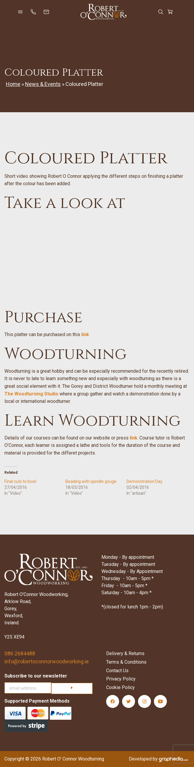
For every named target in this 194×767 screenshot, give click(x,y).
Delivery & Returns (125, 653)
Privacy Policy (121, 679)
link (85, 334)
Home (13, 84)
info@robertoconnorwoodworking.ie (46, 661)
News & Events (43, 84)
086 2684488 (19, 653)
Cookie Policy (120, 687)
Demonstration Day (144, 481)
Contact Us (117, 670)
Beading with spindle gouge (90, 481)
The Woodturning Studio (31, 394)
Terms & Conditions (126, 662)
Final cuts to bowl (20, 481)
